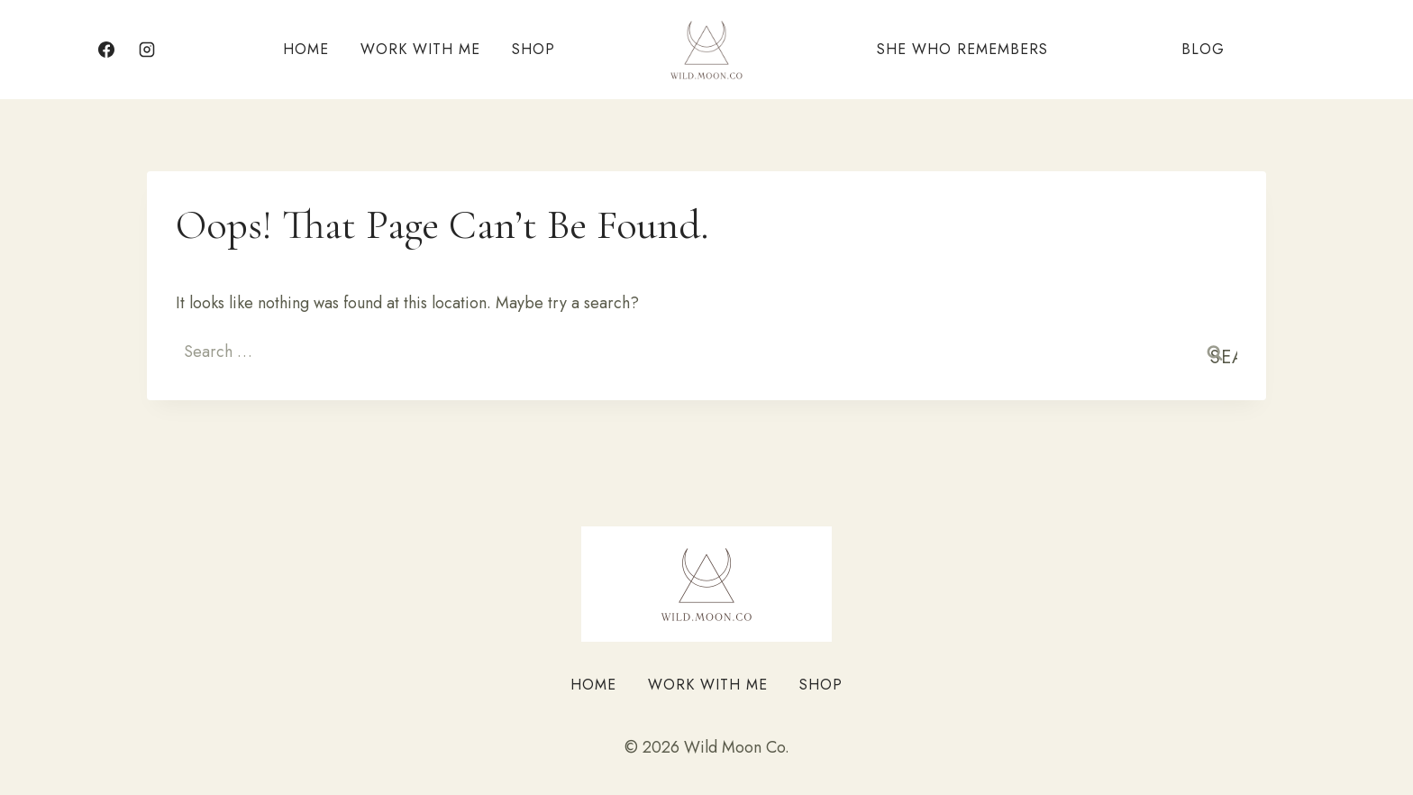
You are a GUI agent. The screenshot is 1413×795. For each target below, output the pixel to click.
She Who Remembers (962, 49)
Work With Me (420, 49)
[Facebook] (106, 49)
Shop (533, 49)
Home (306, 49)
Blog (1203, 49)
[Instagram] (147, 49)
